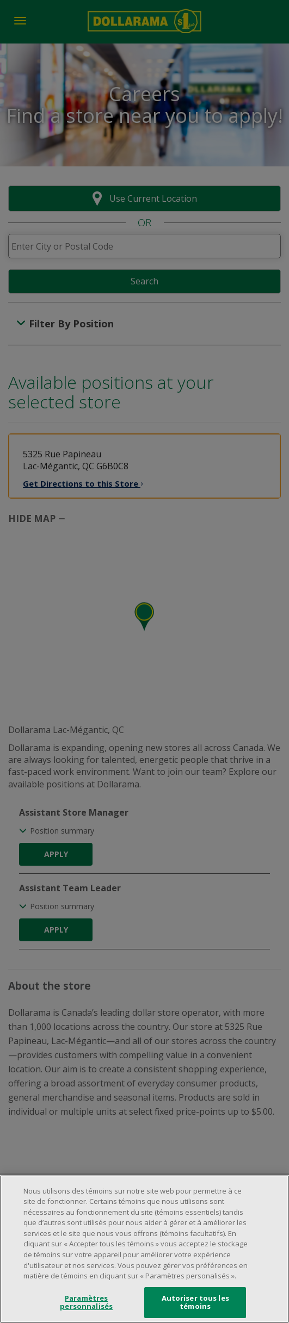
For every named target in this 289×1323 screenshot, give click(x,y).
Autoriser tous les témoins (195, 1303)
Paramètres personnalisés (86, 1303)
